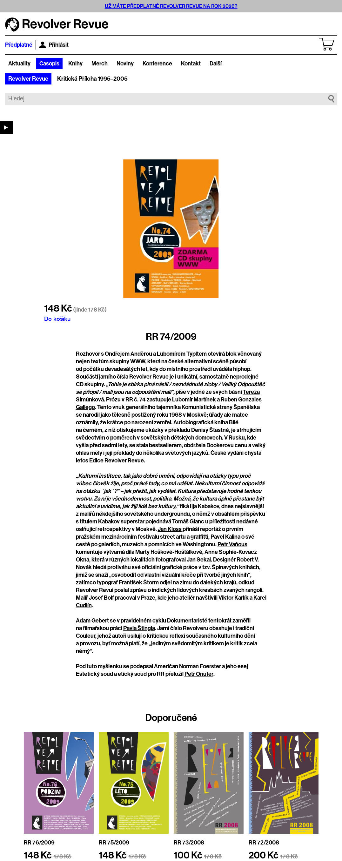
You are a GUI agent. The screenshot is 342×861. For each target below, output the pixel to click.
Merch (99, 63)
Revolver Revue (28, 78)
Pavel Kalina (225, 536)
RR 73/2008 (189, 842)
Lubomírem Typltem (182, 353)
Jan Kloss (170, 529)
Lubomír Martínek (194, 399)
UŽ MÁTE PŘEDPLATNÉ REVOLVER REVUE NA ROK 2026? (171, 6)
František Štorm (139, 582)
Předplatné (18, 44)
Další (216, 63)
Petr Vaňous (232, 544)
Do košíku (57, 318)
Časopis (49, 63)
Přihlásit (54, 44)
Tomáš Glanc (188, 521)
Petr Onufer (198, 673)
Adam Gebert (92, 620)
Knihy (75, 63)
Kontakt (191, 63)
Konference (157, 63)
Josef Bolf (101, 597)
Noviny (125, 63)
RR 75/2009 (114, 842)
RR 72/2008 (264, 842)
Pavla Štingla (139, 628)
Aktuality (19, 63)
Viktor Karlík (233, 597)
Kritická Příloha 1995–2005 (92, 78)
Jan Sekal (199, 559)
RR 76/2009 (39, 842)
